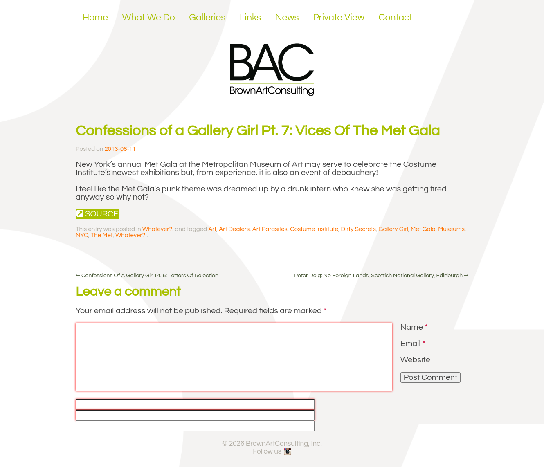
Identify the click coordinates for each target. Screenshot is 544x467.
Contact (396, 17)
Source (97, 213)
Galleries (207, 17)
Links (250, 17)
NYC (82, 235)
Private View (338, 17)
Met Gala (423, 229)
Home (95, 17)
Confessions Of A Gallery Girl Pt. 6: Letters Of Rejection (147, 275)
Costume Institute (314, 229)
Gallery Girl (393, 229)
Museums (451, 229)
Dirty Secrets (358, 229)
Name (414, 327)
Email (412, 343)
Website (415, 360)
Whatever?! (158, 229)
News (287, 17)
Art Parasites (270, 229)
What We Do (148, 17)
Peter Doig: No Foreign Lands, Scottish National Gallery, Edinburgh (381, 275)
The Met (102, 235)
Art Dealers (234, 229)
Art (212, 229)
